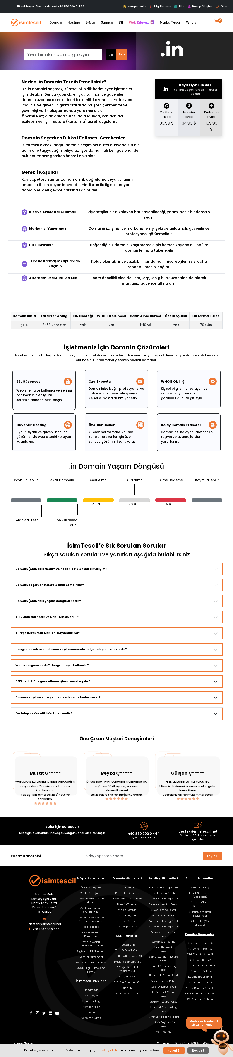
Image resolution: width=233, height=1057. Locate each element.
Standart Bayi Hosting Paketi (163, 1009)
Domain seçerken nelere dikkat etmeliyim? (49, 585)
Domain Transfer (127, 904)
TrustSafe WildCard (127, 950)
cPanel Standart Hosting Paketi (164, 958)
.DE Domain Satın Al (200, 977)
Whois (191, 22)
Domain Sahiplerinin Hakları (91, 900)
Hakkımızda (91, 990)
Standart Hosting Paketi (163, 904)
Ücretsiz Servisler (127, 921)
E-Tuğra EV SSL (127, 976)
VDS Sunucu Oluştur (200, 887)
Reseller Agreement (91, 957)
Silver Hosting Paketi (163, 910)
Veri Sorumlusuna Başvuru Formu (91, 910)
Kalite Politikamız (91, 1018)
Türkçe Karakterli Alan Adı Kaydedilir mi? (47, 633)
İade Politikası (91, 927)
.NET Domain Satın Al (199, 949)
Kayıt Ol (212, 856)
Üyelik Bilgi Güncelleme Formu (91, 970)
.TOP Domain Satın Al (199, 971)
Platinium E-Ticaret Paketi (163, 994)
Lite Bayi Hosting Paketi (163, 1001)
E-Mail (91, 22)
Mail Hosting (163, 1031)
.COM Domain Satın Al (199, 943)
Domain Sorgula (127, 887)
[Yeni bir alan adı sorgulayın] (63, 54)
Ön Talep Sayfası (127, 926)
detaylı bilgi (109, 1050)
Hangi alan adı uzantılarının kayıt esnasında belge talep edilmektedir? (71, 649)
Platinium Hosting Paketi (163, 921)
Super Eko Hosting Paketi (163, 898)
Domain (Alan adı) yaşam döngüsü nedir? (48, 601)
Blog (179, 7)
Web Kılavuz (141, 22)
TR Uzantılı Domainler (127, 893)
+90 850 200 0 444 (71, 6)
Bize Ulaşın (91, 995)
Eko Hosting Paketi (163, 893)
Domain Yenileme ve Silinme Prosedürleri (91, 919)
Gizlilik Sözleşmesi (91, 893)
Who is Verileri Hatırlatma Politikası (91, 944)
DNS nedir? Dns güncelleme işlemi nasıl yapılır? (52, 681)
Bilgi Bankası (160, 6)
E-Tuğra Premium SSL (127, 982)
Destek (91, 1012)
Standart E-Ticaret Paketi (164, 975)
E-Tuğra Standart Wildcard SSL (127, 969)
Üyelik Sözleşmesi (91, 887)
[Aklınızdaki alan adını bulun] (143, 856)
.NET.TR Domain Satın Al (199, 988)
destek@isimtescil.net (198, 831)
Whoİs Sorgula (127, 910)
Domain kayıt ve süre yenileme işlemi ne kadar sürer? (58, 697)
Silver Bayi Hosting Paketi (163, 1017)
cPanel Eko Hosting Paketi (163, 949)
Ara (121, 54)
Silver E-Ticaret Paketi (163, 981)
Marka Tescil (170, 22)
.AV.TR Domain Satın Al (200, 999)
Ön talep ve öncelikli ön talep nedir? (43, 713)
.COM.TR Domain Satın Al (200, 965)
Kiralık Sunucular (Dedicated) (200, 895)
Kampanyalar (134, 6)
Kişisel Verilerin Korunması (91, 934)
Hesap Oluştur (200, 6)
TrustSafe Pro (127, 944)
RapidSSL (127, 988)
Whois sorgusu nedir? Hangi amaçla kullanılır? (52, 665)
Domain (55, 22)
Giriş (221, 6)
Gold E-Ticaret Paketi (163, 987)
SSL (120, 22)
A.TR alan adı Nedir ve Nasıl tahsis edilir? (47, 617)
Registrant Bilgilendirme (91, 951)
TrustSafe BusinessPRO (127, 956)
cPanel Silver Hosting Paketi (163, 968)
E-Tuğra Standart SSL (127, 961)
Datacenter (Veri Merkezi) (200, 923)
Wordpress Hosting (163, 942)
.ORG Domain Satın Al (200, 954)
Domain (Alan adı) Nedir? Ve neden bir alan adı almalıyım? (61, 569)
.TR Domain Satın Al (200, 960)
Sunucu (107, 22)
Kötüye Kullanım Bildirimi (91, 962)
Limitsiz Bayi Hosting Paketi (163, 1024)
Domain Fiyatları (127, 915)
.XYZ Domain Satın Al (200, 982)
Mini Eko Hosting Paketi (163, 887)
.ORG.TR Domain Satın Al (199, 993)
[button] (221, 1040)
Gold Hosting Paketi (163, 915)
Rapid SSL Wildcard (127, 993)
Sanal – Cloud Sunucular (200, 904)
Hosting (73, 22)
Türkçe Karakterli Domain (127, 898)
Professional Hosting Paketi (163, 934)
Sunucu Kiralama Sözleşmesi (200, 914)
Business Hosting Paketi (164, 926)
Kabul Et (174, 1050)
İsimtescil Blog (91, 1001)
